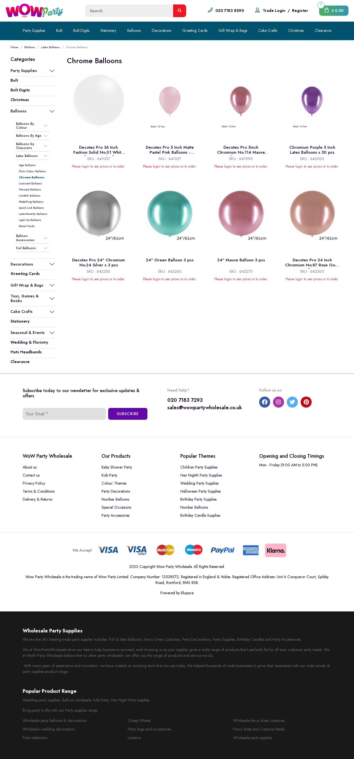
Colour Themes (113, 483)
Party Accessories (115, 515)
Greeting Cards (194, 30)
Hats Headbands (26, 352)
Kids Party (109, 475)
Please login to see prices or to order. (98, 166)
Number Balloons (115, 499)
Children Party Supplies (198, 467)
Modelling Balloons (31, 202)
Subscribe (128, 413)
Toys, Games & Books (25, 298)
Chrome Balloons (32, 177)
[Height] (129, 10)
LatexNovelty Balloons (33, 214)
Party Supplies (34, 30)
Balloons (134, 30)
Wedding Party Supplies (199, 483)
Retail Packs (27, 226)
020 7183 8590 (229, 10)
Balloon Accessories (25, 238)
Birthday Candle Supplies (200, 515)
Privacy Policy (34, 483)
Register (300, 10)
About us (30, 467)
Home (14, 47)
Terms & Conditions (38, 491)
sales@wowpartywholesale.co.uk (204, 407)
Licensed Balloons (30, 183)
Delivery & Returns (37, 499)
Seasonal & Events (28, 332)
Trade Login (274, 10)
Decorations (161, 30)
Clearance (20, 361)
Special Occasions (116, 507)
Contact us (31, 475)
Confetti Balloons (29, 195)
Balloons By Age (28, 136)
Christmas (296, 30)
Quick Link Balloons (31, 208)
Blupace (187, 593)
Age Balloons (27, 165)
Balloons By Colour (25, 126)
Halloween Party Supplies (200, 491)
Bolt (59, 30)
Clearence (323, 30)
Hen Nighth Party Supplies (201, 475)
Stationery (108, 30)
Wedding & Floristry (29, 342)
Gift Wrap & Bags (232, 30)
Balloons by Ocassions (25, 146)
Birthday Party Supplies (198, 499)
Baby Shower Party (116, 467)
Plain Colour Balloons (32, 171)
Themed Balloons (30, 189)
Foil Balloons (26, 248)
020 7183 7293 (185, 400)
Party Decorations (115, 491)
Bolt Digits (81, 30)
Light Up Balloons (30, 220)
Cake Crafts (267, 30)
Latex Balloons (50, 47)
